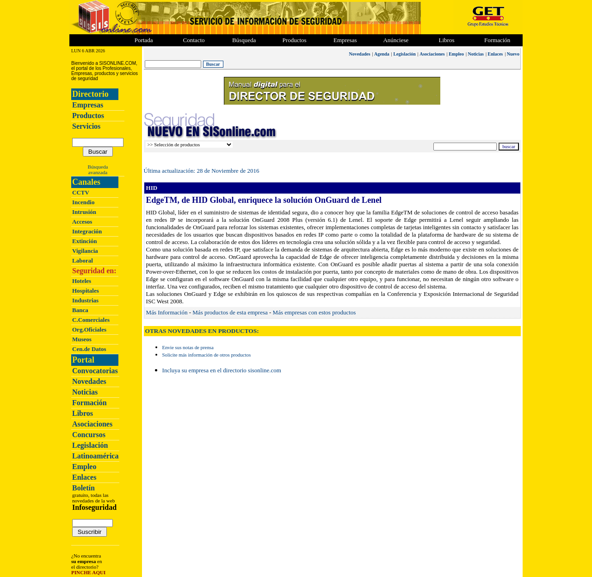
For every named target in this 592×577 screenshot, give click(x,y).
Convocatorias (95, 371)
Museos (82, 339)
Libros (82, 413)
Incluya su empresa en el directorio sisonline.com (221, 370)
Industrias (85, 300)
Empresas (345, 40)
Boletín (83, 488)
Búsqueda (98, 166)
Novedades (89, 381)
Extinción (84, 241)
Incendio (83, 202)
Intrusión (84, 211)
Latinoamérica (95, 456)
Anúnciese (395, 40)
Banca (80, 310)
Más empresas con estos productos (314, 312)
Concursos (88, 435)
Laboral (82, 260)
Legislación (90, 445)
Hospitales (85, 290)
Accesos (82, 221)
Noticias (85, 392)
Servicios (86, 126)
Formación (497, 40)
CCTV (80, 192)
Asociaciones (92, 424)
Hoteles (81, 280)
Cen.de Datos (89, 348)
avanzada (97, 172)
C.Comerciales (91, 319)
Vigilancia (85, 250)
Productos (88, 115)
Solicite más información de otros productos (206, 354)
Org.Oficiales (89, 329)
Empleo (84, 466)
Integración (87, 231)
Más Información (167, 312)
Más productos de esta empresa (229, 312)
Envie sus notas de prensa (188, 347)
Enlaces (84, 477)
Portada (144, 40)
